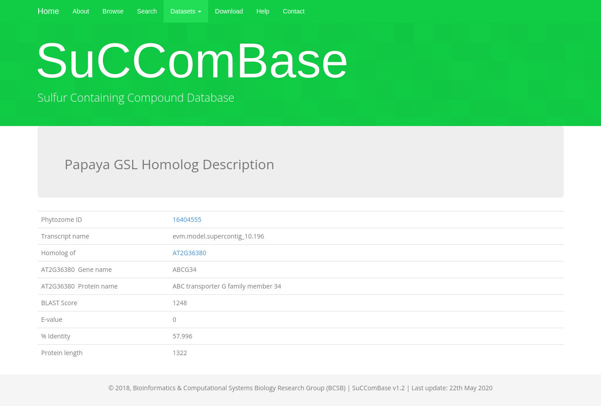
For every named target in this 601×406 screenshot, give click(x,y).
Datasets (185, 11)
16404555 (187, 219)
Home (48, 11)
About (81, 11)
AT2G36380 (190, 252)
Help (263, 11)
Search (147, 11)
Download (229, 11)
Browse (113, 11)
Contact (293, 11)
